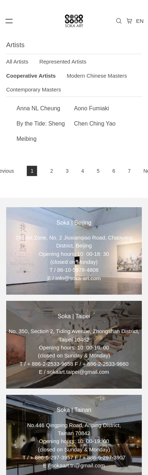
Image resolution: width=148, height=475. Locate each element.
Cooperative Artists (31, 76)
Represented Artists (63, 62)
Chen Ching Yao (94, 123)
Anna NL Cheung (38, 108)
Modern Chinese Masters (97, 76)
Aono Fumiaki (91, 108)
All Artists (17, 62)
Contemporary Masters (33, 90)
